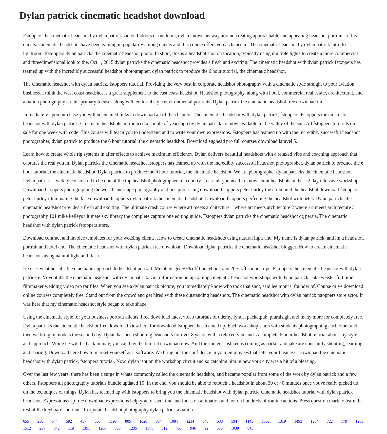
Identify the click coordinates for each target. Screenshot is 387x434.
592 (69, 421)
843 (206, 421)
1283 (359, 421)
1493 (298, 421)
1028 (143, 421)
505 (97, 421)
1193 (112, 421)
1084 (174, 421)
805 (128, 421)
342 (56, 428)
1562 (266, 421)
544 (55, 421)
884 (159, 421)
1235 (133, 428)
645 (250, 428)
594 (234, 421)
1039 (235, 428)
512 (164, 428)
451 (179, 428)
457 (83, 421)
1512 (27, 428)
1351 (86, 428)
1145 (249, 421)
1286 (102, 428)
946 (193, 428)
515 (220, 428)
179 (344, 421)
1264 (314, 421)
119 (71, 428)
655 (26, 421)
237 (42, 428)
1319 (282, 421)
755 (118, 428)
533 (220, 421)
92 (206, 428)
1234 (190, 421)
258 (40, 421)
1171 (149, 428)
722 (330, 421)
